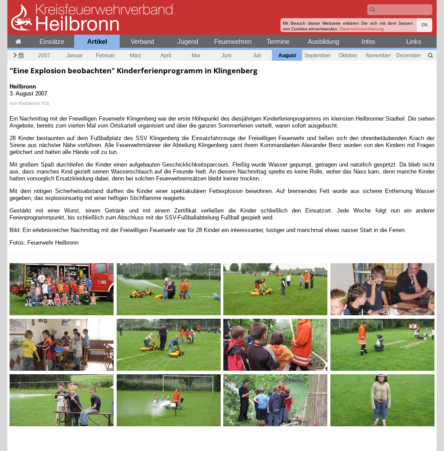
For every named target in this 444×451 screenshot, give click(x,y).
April (165, 55)
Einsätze (51, 41)
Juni (227, 55)
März (135, 55)
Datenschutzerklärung (362, 29)
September (317, 55)
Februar (105, 55)
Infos (368, 41)
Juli (257, 55)
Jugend (187, 41)
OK (424, 25)
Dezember (408, 55)
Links (413, 41)
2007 (44, 55)
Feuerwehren (232, 41)
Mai (196, 55)
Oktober (348, 55)
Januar (74, 55)
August (287, 55)
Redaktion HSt (34, 103)
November (378, 55)
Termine (278, 41)
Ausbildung (323, 41)
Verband (142, 41)
